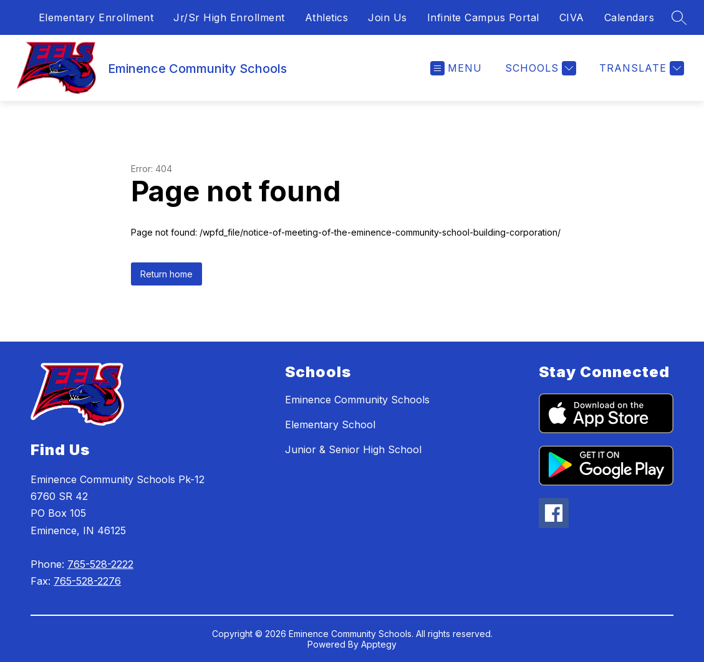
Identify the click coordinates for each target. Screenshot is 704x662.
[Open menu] (456, 68)
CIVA (571, 17)
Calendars (629, 17)
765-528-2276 (87, 581)
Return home (166, 274)
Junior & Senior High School (353, 449)
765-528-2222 (100, 564)
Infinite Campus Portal (483, 17)
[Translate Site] (640, 68)
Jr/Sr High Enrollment (229, 17)
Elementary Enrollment (96, 17)
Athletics (327, 17)
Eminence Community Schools (357, 399)
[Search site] (679, 17)
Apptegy (379, 644)
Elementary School (330, 424)
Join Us (387, 17)
